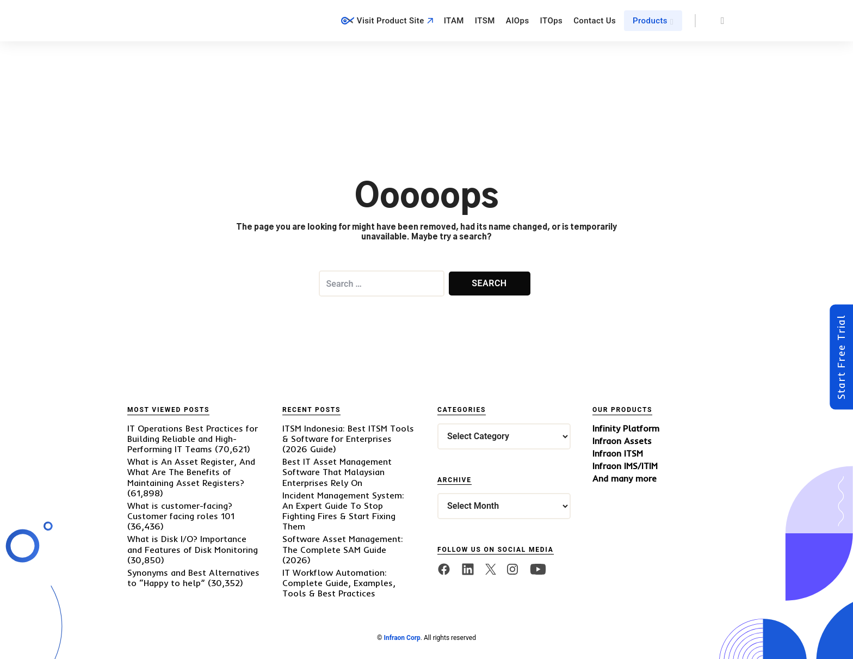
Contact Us (594, 21)
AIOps (517, 21)
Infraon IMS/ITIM (625, 466)
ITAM (454, 21)
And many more (624, 478)
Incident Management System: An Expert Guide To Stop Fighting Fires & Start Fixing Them (343, 511)
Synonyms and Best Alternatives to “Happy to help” (193, 577)
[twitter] (490, 569)
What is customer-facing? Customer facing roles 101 (180, 510)
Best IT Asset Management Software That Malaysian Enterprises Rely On (337, 472)
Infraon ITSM (617, 453)
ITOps (551, 21)
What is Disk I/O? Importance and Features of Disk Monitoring (192, 544)
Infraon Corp (402, 638)
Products (650, 21)
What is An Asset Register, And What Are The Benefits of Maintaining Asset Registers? (191, 472)
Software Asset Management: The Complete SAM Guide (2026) (342, 549)
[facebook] (443, 569)
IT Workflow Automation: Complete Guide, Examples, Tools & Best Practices (338, 583)
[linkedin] (467, 569)
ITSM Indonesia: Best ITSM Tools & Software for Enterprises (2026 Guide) (348, 438)
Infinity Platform (625, 428)
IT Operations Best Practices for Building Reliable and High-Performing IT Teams (192, 438)
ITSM (485, 21)
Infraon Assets (622, 441)
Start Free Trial (841, 357)
